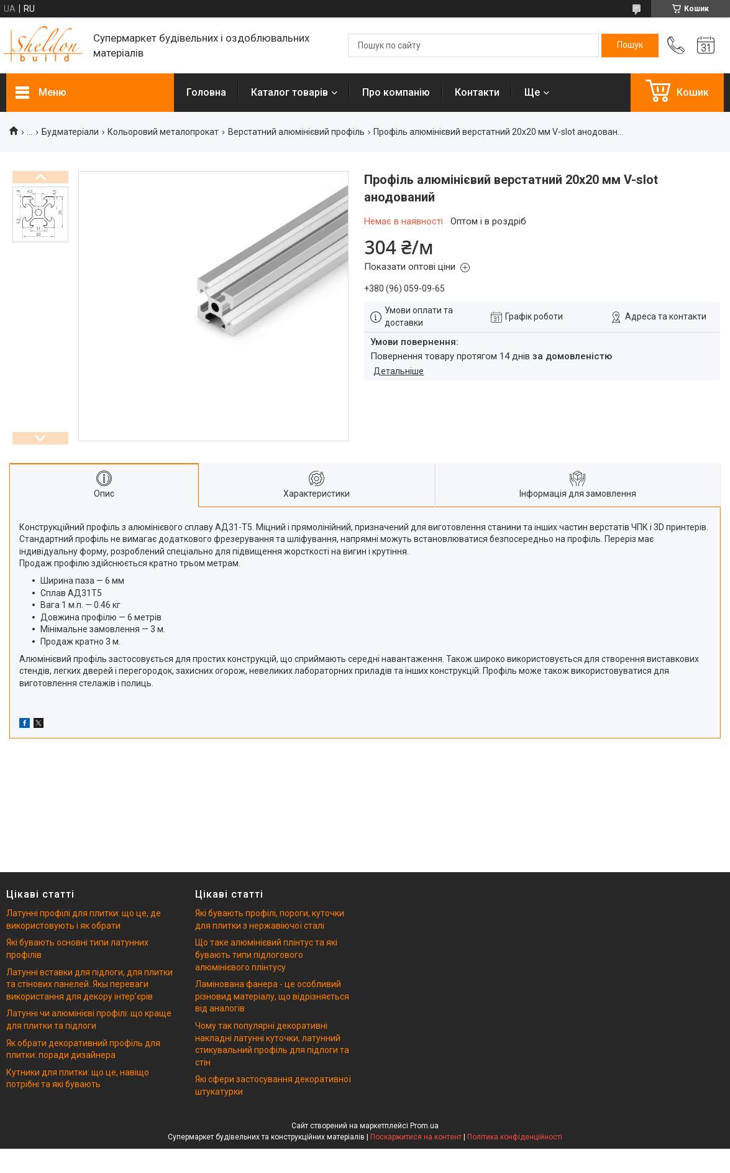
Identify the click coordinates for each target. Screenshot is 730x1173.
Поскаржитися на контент (416, 1137)
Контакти (477, 92)
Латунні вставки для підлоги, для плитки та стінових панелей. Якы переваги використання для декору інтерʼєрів (89, 984)
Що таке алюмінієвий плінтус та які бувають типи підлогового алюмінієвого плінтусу (266, 954)
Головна (206, 92)
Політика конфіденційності (514, 1137)
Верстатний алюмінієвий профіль (296, 132)
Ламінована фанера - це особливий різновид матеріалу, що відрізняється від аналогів (272, 996)
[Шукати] (630, 45)
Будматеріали (70, 132)
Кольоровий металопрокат (163, 132)
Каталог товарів (289, 92)
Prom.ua (424, 1125)
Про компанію (396, 92)
